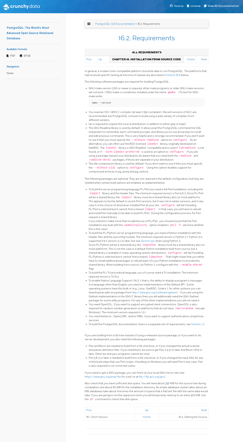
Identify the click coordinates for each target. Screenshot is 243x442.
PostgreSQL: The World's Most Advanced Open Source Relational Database (30, 33)
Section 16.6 (173, 75)
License (195, 6)
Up (100, 59)
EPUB (27, 55)
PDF (12, 55)
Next (204, 59)
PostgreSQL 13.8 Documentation (115, 24)
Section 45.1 (148, 241)
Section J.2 (197, 324)
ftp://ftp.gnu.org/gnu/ (152, 376)
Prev (89, 59)
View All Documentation (223, 6)
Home (10, 73)
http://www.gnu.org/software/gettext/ (155, 292)
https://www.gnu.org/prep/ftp (103, 376)
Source (178, 6)
